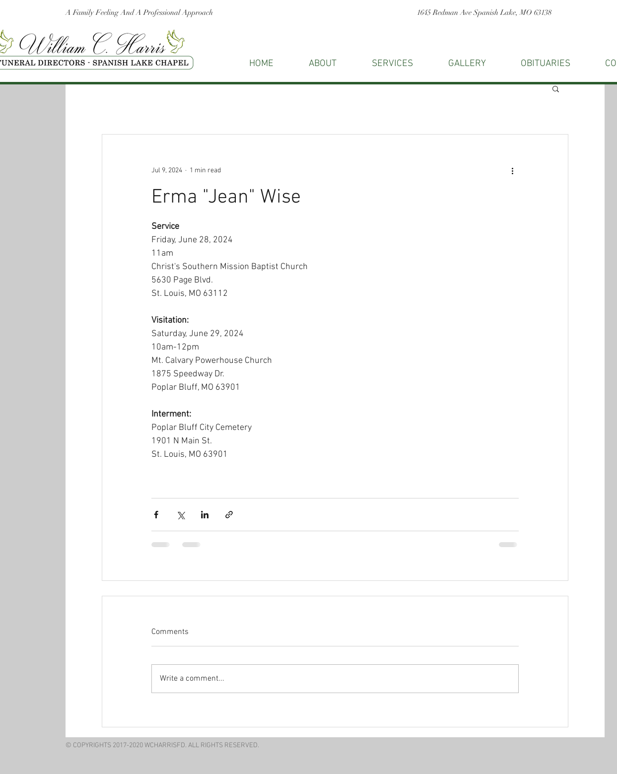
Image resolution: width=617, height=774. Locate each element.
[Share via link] (229, 514)
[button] (555, 88)
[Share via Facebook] (156, 514)
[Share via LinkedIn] (204, 514)
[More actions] (513, 170)
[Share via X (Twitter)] (180, 514)
